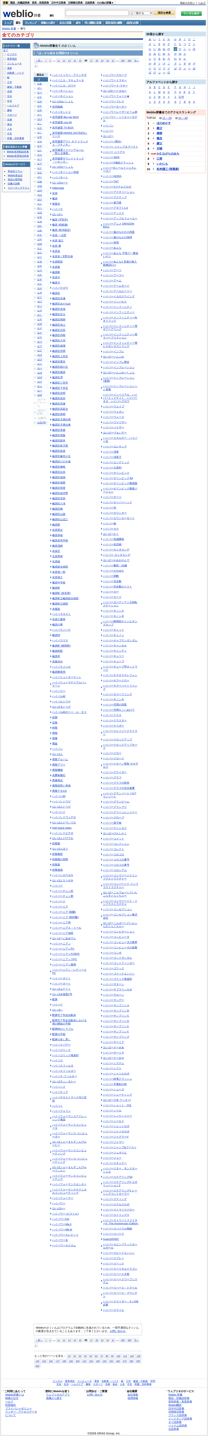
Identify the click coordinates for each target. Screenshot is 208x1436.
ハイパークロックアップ (117, 739)
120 (132, 1356)
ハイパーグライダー (115, 772)
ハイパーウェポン (113, 411)
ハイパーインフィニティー (119, 312)
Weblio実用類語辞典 (18, 151)
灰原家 (56, 266)
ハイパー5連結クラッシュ (118, 162)
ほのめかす (164, 123)
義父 (159, 128)
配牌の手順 (58, 1034)
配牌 (54, 999)
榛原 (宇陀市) (60, 219)
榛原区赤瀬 (58, 298)
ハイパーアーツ (112, 270)
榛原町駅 (57, 651)
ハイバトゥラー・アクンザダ (69, 75)
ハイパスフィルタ (62, 1065)
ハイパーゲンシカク (115, 828)
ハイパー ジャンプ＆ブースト (120, 146)
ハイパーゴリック (113, 968)
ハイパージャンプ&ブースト (119, 1147)
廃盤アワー (58, 764)
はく (39, 114)
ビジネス (12, 54)
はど (39, 350)
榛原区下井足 (60, 388)
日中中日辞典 (58, 2)
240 (104, 1361)
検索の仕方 (11, 1398)
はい (39, 88)
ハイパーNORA (112, 176)
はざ (39, 310)
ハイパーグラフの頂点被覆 (119, 788)
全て (5, 50)
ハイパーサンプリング (116, 1036)
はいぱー (108, 136)
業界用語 (12, 58)
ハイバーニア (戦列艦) (65, 917)
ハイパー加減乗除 (113, 539)
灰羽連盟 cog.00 (62, 122)
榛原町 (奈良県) (61, 593)
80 (107, 1356)
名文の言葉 (65, 22)
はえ (39, 97)
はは (39, 195)
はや (39, 239)
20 (74, 1356)
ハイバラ (57, 209)
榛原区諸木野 (60, 493)
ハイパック (58, 1086)
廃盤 (54, 733)
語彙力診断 (14, 183)
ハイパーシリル (112, 1110)
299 (123, 60)
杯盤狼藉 (57, 869)
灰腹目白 (57, 661)
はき (39, 110)
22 (64, 60)
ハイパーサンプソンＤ (116, 1021)
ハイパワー (58, 1203)
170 (57, 1361)
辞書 (5, 2)
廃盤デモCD (59, 790)
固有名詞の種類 (113, 22)
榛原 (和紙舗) (60, 224)
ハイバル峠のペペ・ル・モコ (69, 712)
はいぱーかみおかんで (116, 560)
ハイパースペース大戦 (116, 1274)
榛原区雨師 (58, 319)
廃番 (54, 738)
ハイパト (57, 1105)
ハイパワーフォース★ (116, 96)
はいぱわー (58, 1208)
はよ (39, 248)
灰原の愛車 (58, 619)
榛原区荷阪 (58, 435)
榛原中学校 (58, 582)
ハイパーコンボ (112, 952)
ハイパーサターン (113, 984)
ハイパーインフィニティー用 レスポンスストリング (120, 344)
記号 (181, 96)
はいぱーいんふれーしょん (119, 372)
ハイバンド (58, 812)
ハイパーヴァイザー (115, 422)
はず (39, 319)
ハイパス (57, 1060)
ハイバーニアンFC (63, 948)
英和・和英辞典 (40, 2)
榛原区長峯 (58, 430)
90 (112, 1356)
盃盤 (54, 722)
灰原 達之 (58, 240)
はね (39, 186)
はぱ (39, 377)
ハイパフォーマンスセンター (69, 1184)
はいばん (57, 754)
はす (39, 137)
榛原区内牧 (58, 335)
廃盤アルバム (60, 759)
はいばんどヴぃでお (64, 822)
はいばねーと (60, 182)
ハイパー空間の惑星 (115, 704)
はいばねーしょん (62, 166)
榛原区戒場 (58, 345)
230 (98, 1361)
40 (85, 1356)
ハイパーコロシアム (115, 870)
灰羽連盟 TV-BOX (63, 127)
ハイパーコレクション (116, 843)
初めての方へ (187, 2)
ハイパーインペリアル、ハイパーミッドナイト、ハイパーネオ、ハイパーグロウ (120, 398)
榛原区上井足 (60, 356)
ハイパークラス (112, 715)
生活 (9, 101)
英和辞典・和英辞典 (180, 1401)
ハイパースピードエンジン (119, 1252)
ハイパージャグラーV (116, 1136)
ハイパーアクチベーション (119, 192)
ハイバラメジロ (61, 666)
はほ (39, 212)
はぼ (39, 372)
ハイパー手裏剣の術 (115, 1084)
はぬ (39, 181)
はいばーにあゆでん (64, 938)
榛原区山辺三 (60, 519)
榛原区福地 (58, 477)
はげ (39, 301)
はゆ (39, 243)
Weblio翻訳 (175, 1405)
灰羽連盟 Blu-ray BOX (65, 117)
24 (75, 60)
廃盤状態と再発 (61, 785)
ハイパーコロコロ (113, 854)
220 (91, 1361)
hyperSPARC (111, 1239)
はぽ (39, 395)
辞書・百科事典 (15, 138)
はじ (39, 315)
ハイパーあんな (112, 247)
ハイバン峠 (58, 796)
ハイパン (108, 125)
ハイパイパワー (61, 1044)
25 (80, 60)
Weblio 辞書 (9, 28)
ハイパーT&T (111, 181)
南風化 (56, 203)
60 (96, 1356)
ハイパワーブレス (113, 101)
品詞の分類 (132, 22)
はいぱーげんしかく (115, 833)
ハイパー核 (109, 523)
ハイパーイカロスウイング (119, 296)
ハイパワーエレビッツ (65, 1234)
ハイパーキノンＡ (113, 610)
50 (90, 1356)
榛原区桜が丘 (60, 366)
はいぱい (57, 1009)
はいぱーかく (111, 534)
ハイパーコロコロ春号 (116, 864)
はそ (39, 146)
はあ (39, 83)
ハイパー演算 (111, 451)
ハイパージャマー (113, 1142)
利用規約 (10, 1405)
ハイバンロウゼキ (62, 875)
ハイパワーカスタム (64, 1245)
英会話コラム (15, 171)
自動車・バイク (15, 72)
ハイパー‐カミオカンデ (116, 554)
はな (39, 172)
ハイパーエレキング (115, 446)
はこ (39, 123)
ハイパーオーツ (112, 497)
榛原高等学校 (60, 540)
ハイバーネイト (61, 978)
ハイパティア (60, 1092)
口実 (159, 158)
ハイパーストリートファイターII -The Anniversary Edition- (121, 1222)
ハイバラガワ (60, 287)
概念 (159, 138)
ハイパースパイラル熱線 (117, 1228)
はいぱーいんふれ (113, 356)
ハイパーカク (111, 528)
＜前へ (39, 60)
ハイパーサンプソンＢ (116, 1010)
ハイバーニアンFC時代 (66, 954)
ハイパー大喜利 (112, 467)
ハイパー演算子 (112, 457)
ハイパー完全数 (112, 581)
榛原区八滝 (58, 503)
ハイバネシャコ (61, 112)
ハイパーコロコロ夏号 (116, 859)
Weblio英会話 (15, 175)
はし (39, 132)
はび (39, 359)
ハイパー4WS (111, 157)
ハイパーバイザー (113, 427)
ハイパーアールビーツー (117, 291)
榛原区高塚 (58, 403)
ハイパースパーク (113, 1233)
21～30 (183, 118)
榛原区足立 (58, 314)
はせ (39, 141)
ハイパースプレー (113, 1258)
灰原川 (56, 277)
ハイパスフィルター (64, 1070)
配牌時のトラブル (62, 1028)
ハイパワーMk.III (62, 1229)
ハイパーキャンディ (115, 650)
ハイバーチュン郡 (62, 896)
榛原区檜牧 (58, 466)
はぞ (39, 328)
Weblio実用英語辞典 (18, 156)
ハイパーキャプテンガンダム (120, 640)
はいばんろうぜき (62, 880)
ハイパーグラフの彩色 (116, 782)
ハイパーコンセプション (117, 909)
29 (102, 60)
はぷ (39, 386)
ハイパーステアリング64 (117, 1176)
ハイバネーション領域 (65, 172)
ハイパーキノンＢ (113, 616)
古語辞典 (90, 2)
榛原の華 (57, 624)
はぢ (39, 337)
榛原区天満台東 (61, 424)
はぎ (39, 292)
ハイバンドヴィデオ (64, 817)
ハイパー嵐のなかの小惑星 (119, 232)
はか (39, 106)
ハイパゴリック (61, 1050)
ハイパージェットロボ (116, 1126)
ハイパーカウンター (115, 512)
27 (91, 60)
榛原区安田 (58, 498)
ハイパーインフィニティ (117, 306)
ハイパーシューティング (117, 1094)
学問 (9, 91)
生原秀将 (57, 556)
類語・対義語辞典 (20, 2)
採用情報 (133, 1398)
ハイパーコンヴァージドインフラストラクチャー (120, 877)
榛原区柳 (57, 508)
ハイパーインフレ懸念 (116, 362)
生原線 (56, 561)
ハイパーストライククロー (119, 1209)
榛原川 (56, 282)
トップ (7, 22)
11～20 (167, 118)
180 (64, 1361)
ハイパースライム (113, 1310)
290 (138, 1361)
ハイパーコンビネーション (119, 931)
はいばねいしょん (62, 101)
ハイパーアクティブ (115, 197)
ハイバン (57, 748)
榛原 (54, 198)
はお (39, 101)
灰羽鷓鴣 (57, 106)
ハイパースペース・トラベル (120, 1287)
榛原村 (56, 656)
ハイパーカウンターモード (119, 518)
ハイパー (108, 130)
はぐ (39, 297)
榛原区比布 (58, 472)
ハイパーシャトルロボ (116, 1073)
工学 (9, 82)
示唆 (159, 148)
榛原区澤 (57, 377)
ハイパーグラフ (112, 777)
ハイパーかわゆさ (113, 570)
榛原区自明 (58, 393)
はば (39, 355)
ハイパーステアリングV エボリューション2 (120, 1184)
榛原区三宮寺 (60, 382)
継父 (159, 143)
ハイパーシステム (113, 1063)
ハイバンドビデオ (62, 833)
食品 (9, 124)
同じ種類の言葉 (92, 22)
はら (39, 252)
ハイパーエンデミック (116, 462)
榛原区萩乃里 (60, 445)
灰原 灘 (56, 245)
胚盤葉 (56, 864)
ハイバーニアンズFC (64, 959)
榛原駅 (56, 272)
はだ (39, 332)
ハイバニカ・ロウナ (64, 85)
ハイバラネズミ (61, 614)
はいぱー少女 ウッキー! (117, 1100)
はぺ (39, 390)
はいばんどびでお (62, 838)
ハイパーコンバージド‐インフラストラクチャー (120, 885)
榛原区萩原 (58, 450)
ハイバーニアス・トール (66, 927)
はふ (39, 203)
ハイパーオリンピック (116, 472)
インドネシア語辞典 (180, 1418)
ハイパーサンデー (113, 1000)
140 (37, 1361)
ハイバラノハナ (61, 629)
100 (118, 1356)
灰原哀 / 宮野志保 (62, 256)
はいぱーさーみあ (113, 1047)
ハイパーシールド (113, 1121)
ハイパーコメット (113, 838)
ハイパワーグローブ (115, 75)
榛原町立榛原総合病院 (65, 598)
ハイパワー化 (60, 1240)
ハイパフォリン (61, 1110)
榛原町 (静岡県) (61, 645)
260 (118, 1361)
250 (111, 1361)
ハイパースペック (113, 1263)
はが (39, 288)
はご (39, 306)
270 (125, 1361)
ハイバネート (60, 177)
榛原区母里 (58, 487)
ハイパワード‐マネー (115, 85)
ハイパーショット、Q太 (117, 1105)
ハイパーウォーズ (113, 417)
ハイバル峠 (58, 696)
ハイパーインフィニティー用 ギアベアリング (120, 328)
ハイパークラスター (115, 720)
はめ (39, 230)
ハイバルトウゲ (61, 701)
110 (125, 1356)
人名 (9, 129)
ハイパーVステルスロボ (117, 186)
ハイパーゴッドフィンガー (119, 963)
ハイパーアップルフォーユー (120, 218)
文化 (9, 96)
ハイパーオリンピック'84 (118, 478)
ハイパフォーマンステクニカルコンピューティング (69, 1191)
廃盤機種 (57, 770)
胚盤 (54, 717)
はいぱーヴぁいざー (115, 432)
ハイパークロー (112, 753)
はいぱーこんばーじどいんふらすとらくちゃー (120, 925)
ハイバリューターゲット (66, 677)
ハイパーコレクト (113, 849)
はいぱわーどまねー (115, 90)
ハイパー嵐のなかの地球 (117, 237)
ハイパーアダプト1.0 (115, 207)
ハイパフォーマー (62, 1198)
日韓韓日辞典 (75, 2)
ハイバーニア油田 (62, 933)
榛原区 (56, 293)
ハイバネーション (62, 90)
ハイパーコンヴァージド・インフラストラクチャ (120, 902)
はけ (39, 119)
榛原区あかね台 (61, 303)
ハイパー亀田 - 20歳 (115, 565)
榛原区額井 (58, 440)
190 (71, 1361)
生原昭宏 (57, 261)
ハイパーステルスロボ (116, 1204)
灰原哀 (56, 251)
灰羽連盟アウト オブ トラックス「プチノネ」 (70, 143)
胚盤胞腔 (57, 854)
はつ (39, 159)
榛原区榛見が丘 (61, 456)
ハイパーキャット (113, 629)
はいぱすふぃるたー (64, 1081)
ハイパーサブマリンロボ (117, 989)
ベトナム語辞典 (177, 1425)
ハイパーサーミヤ (113, 1052)
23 (69, 60)
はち (39, 155)
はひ (39, 199)
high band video (62, 827)
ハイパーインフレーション (119, 367)
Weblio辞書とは (14, 1394)
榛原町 (56, 587)
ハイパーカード (112, 596)
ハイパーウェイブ (113, 406)
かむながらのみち (168, 153)
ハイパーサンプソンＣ (116, 1015)
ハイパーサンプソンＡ (116, 1005)
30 (107, 60)
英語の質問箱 (15, 179)
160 (51, 1361)
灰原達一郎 (58, 572)
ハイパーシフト (112, 1068)
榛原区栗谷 (58, 361)
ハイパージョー (112, 1157)
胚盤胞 (56, 843)
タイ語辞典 (175, 1422)
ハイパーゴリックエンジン (119, 973)
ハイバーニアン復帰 (64, 964)
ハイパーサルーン (113, 994)
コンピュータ (14, 63)
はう (39, 92)
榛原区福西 (58, 482)
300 (129, 60)
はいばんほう (60, 848)
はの (39, 190)
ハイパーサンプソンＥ (116, 1026)
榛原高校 (57, 535)
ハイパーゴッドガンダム (117, 957)
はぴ (39, 381)
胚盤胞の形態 (60, 859)
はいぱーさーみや (113, 1057)
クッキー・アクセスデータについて (21, 1413)
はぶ (39, 364)
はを (39, 279)
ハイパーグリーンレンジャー (120, 812)
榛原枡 (56, 635)
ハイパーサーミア (113, 1042)
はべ (39, 368)
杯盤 (54, 727)
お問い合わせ (118, 1331)
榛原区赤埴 (58, 309)
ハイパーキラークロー (116, 680)
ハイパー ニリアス (114, 152)
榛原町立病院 (60, 603)
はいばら (57, 214)
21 (58, 60)
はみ (39, 221)
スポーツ (12, 115)
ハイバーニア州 (61, 922)
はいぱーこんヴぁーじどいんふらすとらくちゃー (120, 894)
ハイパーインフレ (113, 351)
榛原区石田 (58, 330)
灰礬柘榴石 (58, 775)
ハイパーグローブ (113, 817)
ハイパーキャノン (113, 635)
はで (39, 346)
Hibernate (58, 187)
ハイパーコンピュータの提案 (120, 947)
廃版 (54, 743)
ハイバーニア (60, 906)
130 (138, 1356)
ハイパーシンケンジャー (117, 1115)
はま (39, 217)
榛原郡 (56, 524)
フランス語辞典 (177, 1415)
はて (39, 163)
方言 (9, 133)
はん (39, 283)
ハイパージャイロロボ (116, 1131)
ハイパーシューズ (113, 1089)
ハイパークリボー (113, 725)
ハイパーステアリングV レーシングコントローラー (120, 1192)
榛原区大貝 (58, 340)
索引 (18, 22)
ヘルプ (202, 2)
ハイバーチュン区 (62, 891)
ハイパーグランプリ (115, 806)
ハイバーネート (61, 983)
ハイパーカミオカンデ (116, 549)
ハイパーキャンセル (115, 645)
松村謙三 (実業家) (168, 169)
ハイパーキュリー (113, 656)
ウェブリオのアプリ (58, 1394)
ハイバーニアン (61, 943)
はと (39, 168)
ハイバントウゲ (61, 801)
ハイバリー (58, 691)
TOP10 (151, 117)
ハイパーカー (111, 591)
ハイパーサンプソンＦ (116, 1031)
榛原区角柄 (58, 414)
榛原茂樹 (57, 545)
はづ (39, 341)
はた (39, 150)
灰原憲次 (57, 529)
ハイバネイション (62, 96)
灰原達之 (57, 577)
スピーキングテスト (19, 187)
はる (39, 261)
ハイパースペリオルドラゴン (120, 1268)
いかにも (162, 163)
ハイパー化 (109, 507)
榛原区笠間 (58, 351)
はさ (39, 128)
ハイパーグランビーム (116, 801)
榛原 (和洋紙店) (61, 230)
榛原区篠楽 (58, 372)
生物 (9, 119)
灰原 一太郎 (59, 235)
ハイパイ (57, 1004)
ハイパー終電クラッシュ (117, 1078)
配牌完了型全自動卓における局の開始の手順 (69, 1022)
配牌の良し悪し (61, 1039)
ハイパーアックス (113, 213)
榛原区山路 (58, 514)
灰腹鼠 (56, 608)
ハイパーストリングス (116, 1214)
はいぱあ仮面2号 (62, 994)
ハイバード (58, 901)
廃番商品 (57, 780)
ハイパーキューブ (113, 661)
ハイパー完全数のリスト (117, 586)
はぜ (39, 323)
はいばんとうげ (61, 806)
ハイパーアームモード (116, 285)
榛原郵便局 (58, 671)
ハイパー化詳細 (112, 544)
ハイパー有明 (111, 242)
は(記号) (41, 422)
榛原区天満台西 (61, 419)
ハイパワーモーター (115, 106)
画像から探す (48, 22)
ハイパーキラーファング (117, 694)
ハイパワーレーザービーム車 (120, 112)
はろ (39, 270)
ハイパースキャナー (115, 1163)
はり (39, 257)
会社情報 (133, 1394)
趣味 (9, 110)
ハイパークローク (113, 758)
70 (101, 1356)
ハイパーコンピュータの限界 (120, 942)
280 (131, 1361)
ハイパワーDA (60, 1219)
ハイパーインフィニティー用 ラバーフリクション (120, 336)
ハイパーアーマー (113, 275)
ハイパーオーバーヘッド (117, 502)
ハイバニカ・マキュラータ (68, 80)
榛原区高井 (58, 398)
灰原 (54, 193)
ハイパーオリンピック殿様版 (120, 483)
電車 (9, 68)
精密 (159, 133)
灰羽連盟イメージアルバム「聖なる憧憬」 (68, 151)
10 (69, 1356)
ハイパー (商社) (112, 141)
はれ (39, 266)
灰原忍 (56, 551)
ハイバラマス (60, 640)
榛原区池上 (58, 324)
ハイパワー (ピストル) (65, 1213)
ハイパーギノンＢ (113, 699)
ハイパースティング (115, 1199)
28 (96, 60)
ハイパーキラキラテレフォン (120, 675)
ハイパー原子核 (112, 822)
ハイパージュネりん (115, 1152)
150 (44, 1361)
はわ (39, 275)
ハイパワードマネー (115, 80)
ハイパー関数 (111, 576)
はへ (39, 208)
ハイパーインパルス (115, 301)
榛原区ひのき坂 (61, 461)
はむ (39, 226)
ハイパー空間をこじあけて (119, 709)
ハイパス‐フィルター (64, 1076)
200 (78, 1361)
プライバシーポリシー (18, 1408)
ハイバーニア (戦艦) (64, 911)
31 (113, 60)
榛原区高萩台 (60, 408)
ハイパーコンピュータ (116, 936)
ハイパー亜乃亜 (112, 202)
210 (84, 1361)
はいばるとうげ (61, 706)
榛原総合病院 (60, 566)
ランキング (31, 22)
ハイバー (57, 885)
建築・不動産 (14, 86)
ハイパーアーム (112, 280)
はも (39, 235)
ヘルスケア (13, 105)
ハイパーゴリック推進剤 (117, 978)
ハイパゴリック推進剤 (65, 1055)
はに (39, 177)
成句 (78, 22)
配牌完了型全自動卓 (64, 1015)
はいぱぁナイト (61, 988)
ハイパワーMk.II (61, 1224)
